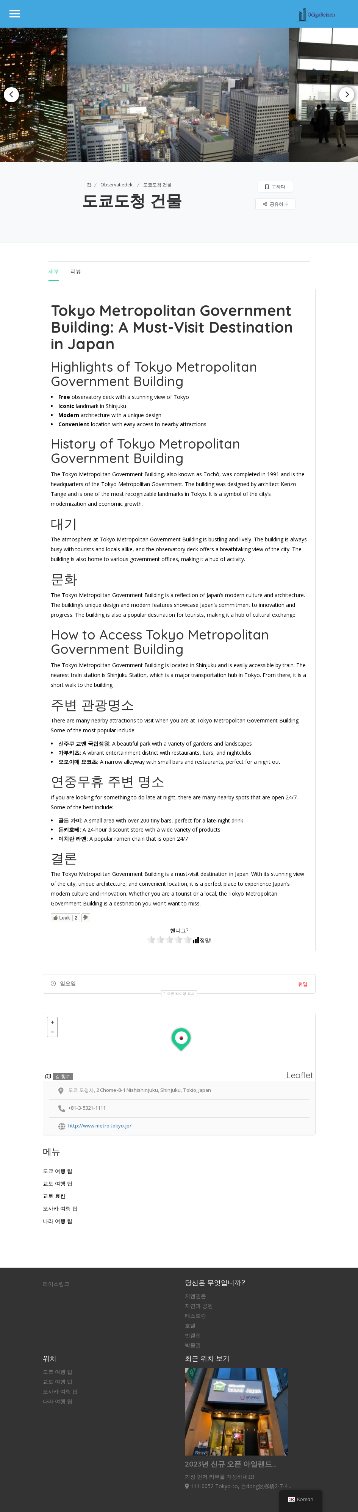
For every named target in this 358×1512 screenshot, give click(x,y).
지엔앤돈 (195, 1296)
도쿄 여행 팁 (57, 1171)
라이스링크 (56, 1283)
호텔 (190, 1325)
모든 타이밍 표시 (181, 993)
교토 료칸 (54, 1196)
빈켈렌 (193, 1335)
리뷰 (75, 271)
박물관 (193, 1345)
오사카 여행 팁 (60, 1208)
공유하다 (275, 204)
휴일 (303, 983)
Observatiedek (116, 184)
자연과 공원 (199, 1305)
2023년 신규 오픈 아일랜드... (231, 1463)
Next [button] (346, 94)
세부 (53, 271)
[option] (178, 94)
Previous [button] (11, 94)
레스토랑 (195, 1315)
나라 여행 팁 (57, 1221)
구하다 (275, 186)
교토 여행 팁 (57, 1183)
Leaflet (299, 1075)
